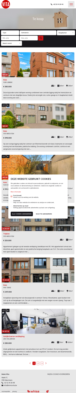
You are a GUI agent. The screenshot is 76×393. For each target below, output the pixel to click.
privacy (14, 391)
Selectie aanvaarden (44, 214)
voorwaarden (6, 391)
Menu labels (71, 4)
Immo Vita (5, 374)
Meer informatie (16, 192)
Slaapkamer (62, 33)
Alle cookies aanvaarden (21, 214)
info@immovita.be (10, 385)
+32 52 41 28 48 (58, 4)
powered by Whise (35, 391)
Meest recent (7, 43)
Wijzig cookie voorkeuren (58, 374)
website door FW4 (47, 391)
